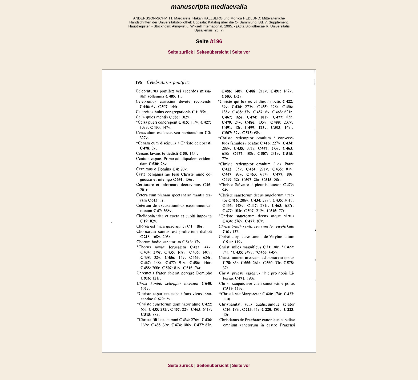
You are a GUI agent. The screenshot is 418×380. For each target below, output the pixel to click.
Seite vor (241, 52)
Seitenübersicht (212, 52)
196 (216, 41)
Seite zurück (180, 52)
